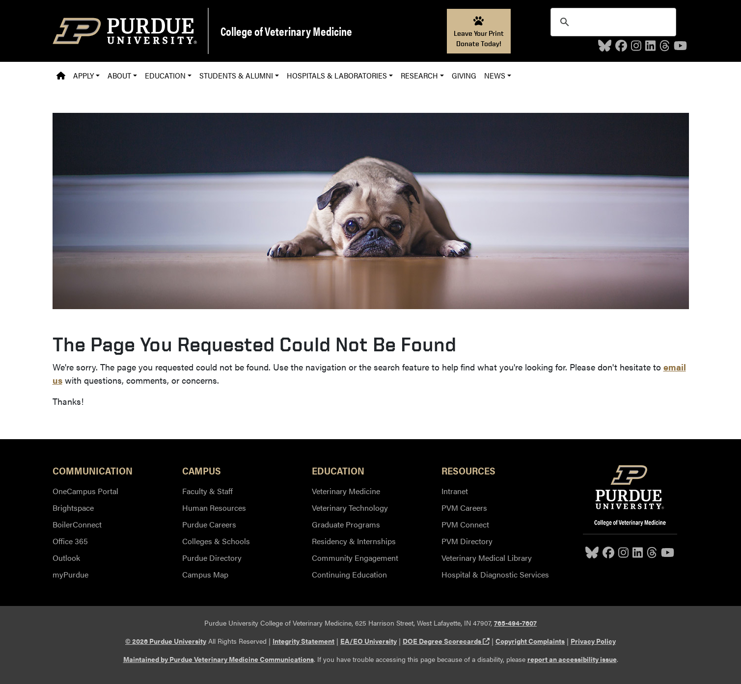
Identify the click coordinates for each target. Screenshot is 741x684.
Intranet (454, 491)
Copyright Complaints (530, 641)
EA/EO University (368, 641)
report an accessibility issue (572, 659)
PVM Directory (467, 541)
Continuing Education (349, 574)
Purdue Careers (209, 524)
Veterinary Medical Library (486, 557)
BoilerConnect (77, 524)
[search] (611, 22)
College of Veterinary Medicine (286, 31)
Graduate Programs (346, 524)
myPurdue (70, 574)
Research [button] (419, 75)
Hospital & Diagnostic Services (495, 574)
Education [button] (165, 75)
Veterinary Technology (350, 507)
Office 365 (70, 541)
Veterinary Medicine (346, 491)
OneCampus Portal (85, 491)
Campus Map (205, 574)
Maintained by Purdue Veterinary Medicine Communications (218, 659)
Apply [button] (83, 75)
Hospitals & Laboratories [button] (337, 75)
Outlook (66, 557)
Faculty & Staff (207, 491)
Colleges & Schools (216, 541)
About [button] (119, 75)
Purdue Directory (212, 557)
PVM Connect (465, 524)
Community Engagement (355, 557)
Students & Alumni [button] (236, 75)
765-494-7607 (515, 623)
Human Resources (214, 507)
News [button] (494, 75)
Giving (464, 75)
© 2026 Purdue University (165, 641)
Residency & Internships (354, 541)
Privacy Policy (593, 641)
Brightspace (73, 507)
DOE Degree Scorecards (446, 641)
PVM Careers (464, 507)
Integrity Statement (303, 641)
